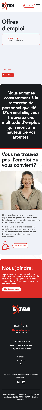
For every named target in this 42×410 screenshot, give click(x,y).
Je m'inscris (20, 245)
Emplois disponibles (29, 6)
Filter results (7, 70)
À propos (21, 357)
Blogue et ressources (21, 349)
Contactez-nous (11, 289)
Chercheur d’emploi (21, 341)
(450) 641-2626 (21, 326)
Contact (21, 360)
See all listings (8, 75)
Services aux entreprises (21, 345)
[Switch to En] (21, 364)
